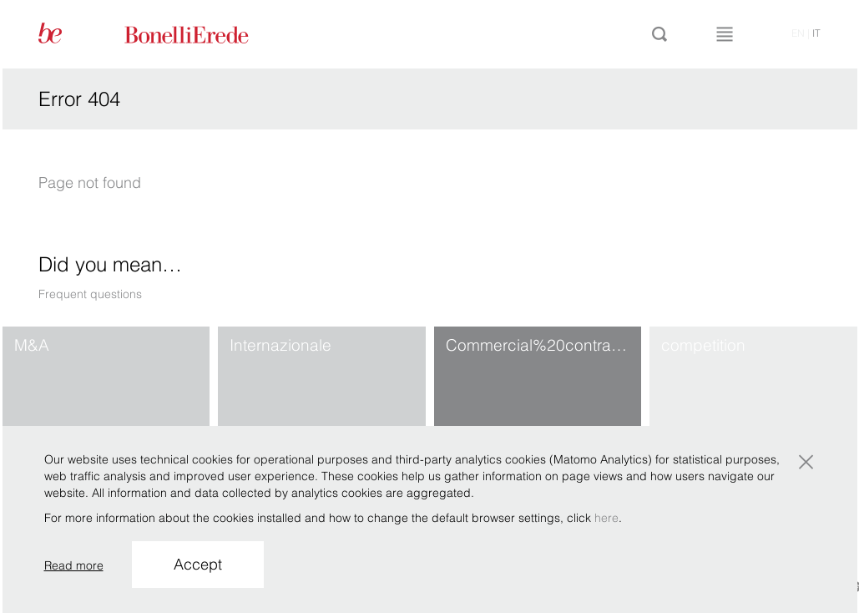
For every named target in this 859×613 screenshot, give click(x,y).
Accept (198, 564)
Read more (74, 565)
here (606, 517)
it (816, 33)
